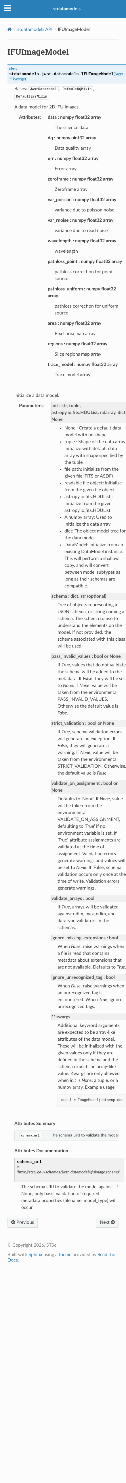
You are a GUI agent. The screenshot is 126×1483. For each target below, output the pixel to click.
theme (65, 1254)
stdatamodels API (34, 29)
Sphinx (35, 1254)
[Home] (9, 29)
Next (107, 1222)
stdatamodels (67, 9)
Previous (22, 1222)
